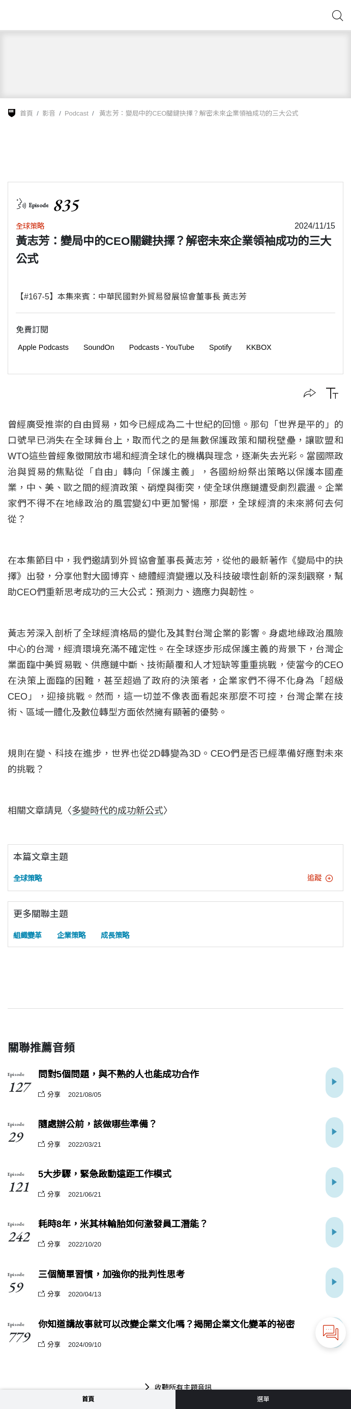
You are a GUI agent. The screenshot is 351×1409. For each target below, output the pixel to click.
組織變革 (27, 935)
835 (65, 205)
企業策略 (71, 935)
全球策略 (30, 226)
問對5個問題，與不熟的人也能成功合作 (118, 1074)
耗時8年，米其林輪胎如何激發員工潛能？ (123, 1224)
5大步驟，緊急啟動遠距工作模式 (104, 1174)
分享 (49, 1094)
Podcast (77, 113)
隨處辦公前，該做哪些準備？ (97, 1124)
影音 (48, 113)
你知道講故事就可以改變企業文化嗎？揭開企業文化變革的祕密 (166, 1324)
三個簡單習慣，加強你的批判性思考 (111, 1274)
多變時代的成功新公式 (117, 811)
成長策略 (115, 935)
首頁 (26, 113)
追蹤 (320, 878)
